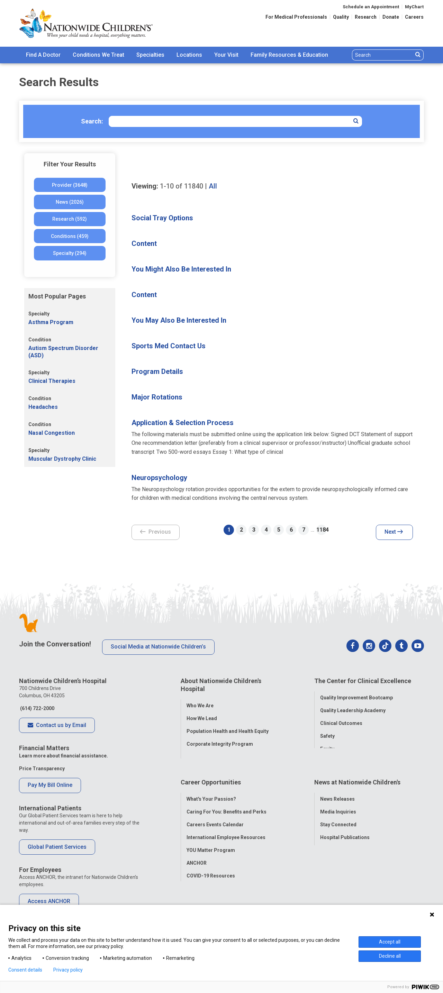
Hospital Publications (345, 826)
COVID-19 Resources (211, 864)
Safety (327, 732)
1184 (321, 529)
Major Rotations (157, 397)
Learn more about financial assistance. (63, 755)
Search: (92, 121)
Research (366, 17)
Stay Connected (338, 813)
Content (144, 243)
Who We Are (200, 702)
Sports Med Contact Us (169, 346)
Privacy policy (68, 970)
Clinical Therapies (51, 381)
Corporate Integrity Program (220, 740)
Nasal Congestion (51, 433)
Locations (189, 55)
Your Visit (226, 55)
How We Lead (202, 714)
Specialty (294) (70, 253)
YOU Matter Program (211, 839)
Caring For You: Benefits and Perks (226, 800)
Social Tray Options (162, 218)
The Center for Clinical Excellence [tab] (362, 680)
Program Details (157, 371)
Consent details (25, 970)
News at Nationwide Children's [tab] (357, 775)
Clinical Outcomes (341, 719)
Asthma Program (50, 322)
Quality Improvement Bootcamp (356, 694)
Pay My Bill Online (50, 785)
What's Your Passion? (211, 788)
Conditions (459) (70, 236)
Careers (414, 17)
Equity (327, 745)
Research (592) (69, 219)
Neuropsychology (159, 477)
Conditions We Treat (98, 55)
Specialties (150, 55)
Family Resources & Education (289, 55)
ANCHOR (197, 852)
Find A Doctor (43, 55)
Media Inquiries (338, 800)
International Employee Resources (226, 826)
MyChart (414, 6)
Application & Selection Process (183, 423)
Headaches (43, 407)
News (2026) (70, 202)
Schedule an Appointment (371, 6)
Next (394, 532)
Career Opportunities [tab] (211, 775)
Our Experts (333, 839)
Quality (341, 17)
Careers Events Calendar (215, 813)
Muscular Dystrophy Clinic (62, 459)
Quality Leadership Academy (353, 706)
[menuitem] (43, 55)
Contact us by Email (57, 725)
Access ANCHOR (49, 901)
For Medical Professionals (296, 17)
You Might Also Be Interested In (181, 269)
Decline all (390, 956)
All (213, 186)
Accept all (389, 942)
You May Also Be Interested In (179, 320)
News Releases (337, 788)
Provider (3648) (70, 185)
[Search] (382, 55)
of (181, 186)
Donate (390, 17)
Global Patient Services (57, 847)
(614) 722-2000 (36, 708)
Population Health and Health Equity (228, 727)
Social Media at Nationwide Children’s (158, 646)
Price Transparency (42, 768)
